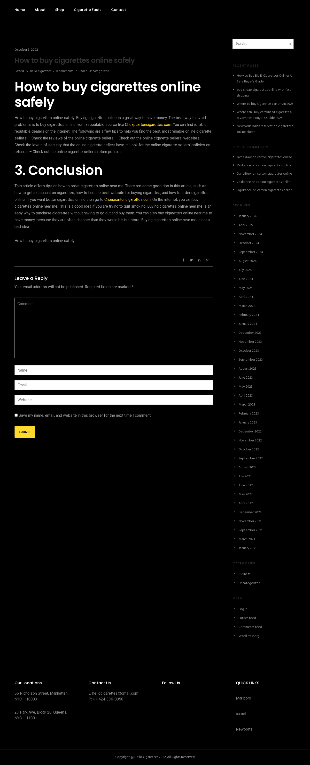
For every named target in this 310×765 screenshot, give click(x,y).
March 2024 (247, 306)
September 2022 (251, 458)
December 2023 (250, 333)
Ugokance (244, 190)
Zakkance (244, 165)
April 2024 (246, 297)
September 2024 (251, 252)
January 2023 (248, 422)
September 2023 (251, 360)
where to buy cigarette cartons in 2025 (265, 104)
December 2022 (250, 431)
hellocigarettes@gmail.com (115, 693)
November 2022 (250, 440)
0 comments (64, 71)
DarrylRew (244, 174)
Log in (243, 609)
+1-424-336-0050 (108, 699)
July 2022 (245, 476)
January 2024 (248, 324)
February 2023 (249, 413)
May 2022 (246, 494)
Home (20, 9)
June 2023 (246, 378)
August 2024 (248, 261)
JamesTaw (244, 157)
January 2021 (247, 548)
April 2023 (246, 396)
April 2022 (246, 503)
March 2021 (247, 539)
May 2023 (246, 387)
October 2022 (249, 449)
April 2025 (246, 225)
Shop (59, 9)
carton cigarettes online (274, 157)
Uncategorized (98, 71)
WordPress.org (249, 636)
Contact (118, 9)
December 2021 (250, 512)
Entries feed (247, 618)
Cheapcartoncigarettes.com (148, 124)
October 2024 (249, 243)
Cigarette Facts (87, 9)
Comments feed (250, 627)
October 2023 (249, 351)
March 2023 (247, 404)
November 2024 (250, 234)
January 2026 (248, 216)
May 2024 (246, 288)
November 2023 (250, 342)
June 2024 (246, 279)
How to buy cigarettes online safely (75, 60)
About (40, 9)
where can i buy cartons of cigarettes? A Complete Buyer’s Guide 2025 (265, 115)
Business (244, 574)
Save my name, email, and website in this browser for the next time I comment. (85, 415)
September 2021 (250, 530)
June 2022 (246, 485)
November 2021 (250, 521)
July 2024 (245, 270)
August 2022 (247, 467)
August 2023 (247, 369)
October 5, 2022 (26, 50)
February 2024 (249, 315)
